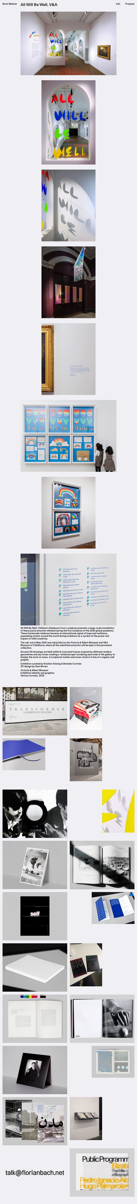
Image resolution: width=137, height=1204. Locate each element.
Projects (129, 4)
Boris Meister (10, 4)
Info (118, 4)
